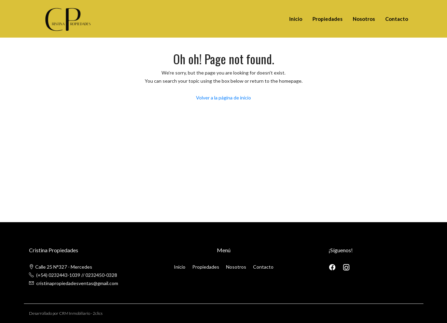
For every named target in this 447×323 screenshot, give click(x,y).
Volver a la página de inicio (223, 97)
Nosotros (364, 19)
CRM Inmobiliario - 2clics (80, 313)
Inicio (295, 19)
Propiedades (327, 19)
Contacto (396, 19)
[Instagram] (346, 267)
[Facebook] (333, 267)
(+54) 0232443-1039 (58, 275)
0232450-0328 (101, 275)
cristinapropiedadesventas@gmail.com (77, 283)
